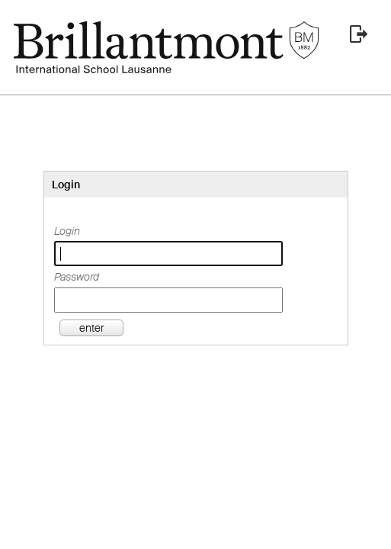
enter (91, 328)
